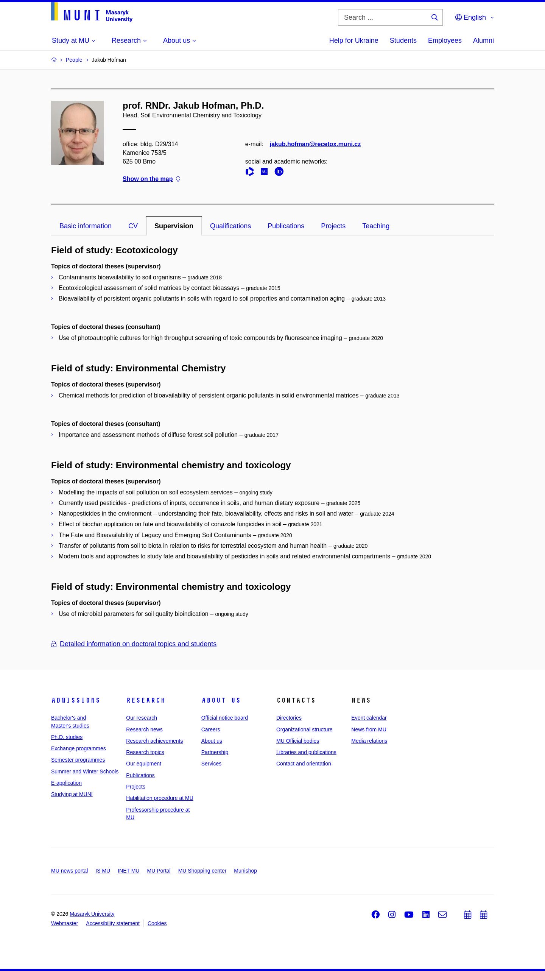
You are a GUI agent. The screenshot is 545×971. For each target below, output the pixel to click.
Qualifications (230, 226)
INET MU (128, 871)
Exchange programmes (78, 748)
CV (133, 226)
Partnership (215, 752)
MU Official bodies (297, 741)
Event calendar (368, 718)
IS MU (102, 871)
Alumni (483, 40)
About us (221, 700)
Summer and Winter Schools (84, 771)
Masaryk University (92, 914)
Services (211, 764)
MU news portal (69, 871)
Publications (286, 226)
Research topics (145, 752)
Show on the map (151, 179)
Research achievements (154, 741)
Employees (445, 40)
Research (145, 700)
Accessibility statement (113, 923)
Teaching (375, 226)
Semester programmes (78, 760)
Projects (333, 226)
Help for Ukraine (353, 40)
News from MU (368, 729)
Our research (141, 718)
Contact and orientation (303, 764)
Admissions (75, 700)
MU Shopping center (202, 871)
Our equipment (143, 764)
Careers (210, 729)
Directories (289, 718)
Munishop (245, 871)
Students (403, 40)
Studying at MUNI (72, 794)
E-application (66, 783)
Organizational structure (304, 729)
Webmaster (64, 923)
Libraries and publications (306, 752)
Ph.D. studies (67, 737)
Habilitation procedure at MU (159, 798)
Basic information (85, 226)
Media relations (369, 741)
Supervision (173, 226)
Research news (144, 729)
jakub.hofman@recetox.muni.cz (315, 144)
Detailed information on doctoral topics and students (133, 644)
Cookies (157, 923)
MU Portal (158, 871)
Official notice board (224, 718)
